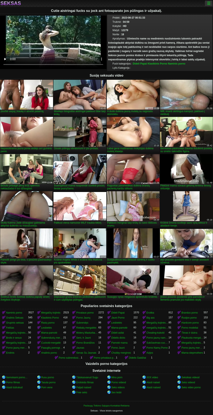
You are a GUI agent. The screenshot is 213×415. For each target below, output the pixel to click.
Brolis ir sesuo (14, 337)
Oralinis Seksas (14, 317)
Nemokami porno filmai (17, 377)
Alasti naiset (153, 382)
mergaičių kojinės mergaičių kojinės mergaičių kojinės (157, 327)
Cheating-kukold (155, 332)
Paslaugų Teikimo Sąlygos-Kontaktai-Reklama (107, 405)
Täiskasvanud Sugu (87, 377)
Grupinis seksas (15, 322)
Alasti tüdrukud (14, 387)
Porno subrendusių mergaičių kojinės (70, 357)
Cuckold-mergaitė (51, 342)
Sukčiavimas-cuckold (157, 342)
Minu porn (116, 377)
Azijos (149, 352)
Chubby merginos (121, 352)
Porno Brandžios (85, 342)
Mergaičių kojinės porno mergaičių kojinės (192, 342)
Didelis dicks (118, 337)
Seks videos (118, 387)
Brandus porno (189, 312)
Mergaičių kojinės (51, 312)
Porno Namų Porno (157, 347)
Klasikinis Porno (157, 63)
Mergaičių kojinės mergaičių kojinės (17, 332)
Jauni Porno (118, 317)
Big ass (150, 317)
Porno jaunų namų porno (157, 337)
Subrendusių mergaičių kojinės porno (52, 337)
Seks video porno (191, 387)
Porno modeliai (189, 327)
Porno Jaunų (83, 317)
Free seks (81, 392)
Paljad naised (83, 387)
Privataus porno (85, 312)
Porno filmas (13, 382)
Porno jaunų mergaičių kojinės (17, 347)
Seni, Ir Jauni (83, 337)
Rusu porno (47, 377)
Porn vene (47, 387)
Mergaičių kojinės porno (157, 322)
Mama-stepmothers (192, 352)
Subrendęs (82, 322)
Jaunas (80, 347)
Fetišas (10, 327)
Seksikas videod (190, 377)
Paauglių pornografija (52, 347)
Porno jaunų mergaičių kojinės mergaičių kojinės (192, 347)
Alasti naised (153, 387)
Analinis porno (49, 352)
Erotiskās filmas (85, 382)
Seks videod (188, 382)
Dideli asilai (117, 332)
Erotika (150, 312)
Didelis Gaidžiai (137, 357)
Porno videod (118, 382)
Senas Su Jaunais (86, 352)
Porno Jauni (118, 347)
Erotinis (10, 352)
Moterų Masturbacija (87, 332)
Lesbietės (116, 322)
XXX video (152, 377)
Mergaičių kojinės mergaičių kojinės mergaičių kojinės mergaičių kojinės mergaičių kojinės (17, 342)
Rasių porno (48, 322)
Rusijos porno (189, 317)
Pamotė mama (119, 342)
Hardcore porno (190, 322)
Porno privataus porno (105, 357)
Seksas (10, 3)
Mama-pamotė (119, 327)
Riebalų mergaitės (86, 327)
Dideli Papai (140, 63)
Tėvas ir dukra (189, 332)
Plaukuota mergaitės (192, 337)
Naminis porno (176, 63)
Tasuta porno (48, 382)
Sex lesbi (116, 392)
